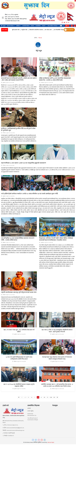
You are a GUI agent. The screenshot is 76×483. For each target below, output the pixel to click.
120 (51, 397)
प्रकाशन (32, 26)
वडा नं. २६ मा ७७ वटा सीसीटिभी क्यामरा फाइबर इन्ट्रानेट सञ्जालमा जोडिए (19, 385)
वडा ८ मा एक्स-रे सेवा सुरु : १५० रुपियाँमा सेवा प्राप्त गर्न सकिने (19, 331)
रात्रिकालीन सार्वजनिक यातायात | (39, 30)
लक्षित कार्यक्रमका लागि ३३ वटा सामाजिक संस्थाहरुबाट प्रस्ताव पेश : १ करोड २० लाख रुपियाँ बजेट (55, 79)
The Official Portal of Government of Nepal (32, 419)
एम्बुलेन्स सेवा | (27, 30)
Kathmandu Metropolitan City (31, 414)
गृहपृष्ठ (4, 26)
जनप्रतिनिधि (38, 26)
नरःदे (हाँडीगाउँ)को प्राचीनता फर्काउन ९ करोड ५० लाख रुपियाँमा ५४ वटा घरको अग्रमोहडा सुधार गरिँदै (29, 194)
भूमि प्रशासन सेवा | (19, 30)
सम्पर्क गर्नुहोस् (30, 411)
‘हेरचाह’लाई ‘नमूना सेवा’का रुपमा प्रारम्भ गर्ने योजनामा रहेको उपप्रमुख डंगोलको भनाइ (57, 358)
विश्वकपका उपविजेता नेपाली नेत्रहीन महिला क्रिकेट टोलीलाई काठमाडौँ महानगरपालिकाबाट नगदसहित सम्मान (56, 239)
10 (44, 397)
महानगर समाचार (10, 26)
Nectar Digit (51, 442)
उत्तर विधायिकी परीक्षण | (62, 30)
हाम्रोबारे (29, 408)
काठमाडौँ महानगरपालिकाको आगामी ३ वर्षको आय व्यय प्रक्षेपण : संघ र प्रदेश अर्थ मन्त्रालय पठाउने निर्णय (19, 79)
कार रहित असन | (51, 30)
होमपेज (35, 38)
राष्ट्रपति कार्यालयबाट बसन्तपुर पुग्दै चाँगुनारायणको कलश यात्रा (19, 292)
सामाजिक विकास (25, 26)
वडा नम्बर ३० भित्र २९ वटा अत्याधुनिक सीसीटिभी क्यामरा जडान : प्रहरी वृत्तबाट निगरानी (57, 331)
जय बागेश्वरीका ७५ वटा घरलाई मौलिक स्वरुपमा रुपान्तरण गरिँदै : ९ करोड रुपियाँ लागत (17, 239)
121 (54, 397)
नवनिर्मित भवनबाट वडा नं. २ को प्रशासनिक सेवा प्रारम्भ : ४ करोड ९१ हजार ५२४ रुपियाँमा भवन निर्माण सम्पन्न (57, 385)
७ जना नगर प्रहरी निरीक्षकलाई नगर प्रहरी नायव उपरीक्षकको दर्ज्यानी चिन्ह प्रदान (19, 358)
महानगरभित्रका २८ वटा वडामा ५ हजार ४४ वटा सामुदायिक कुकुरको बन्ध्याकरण (23, 163)
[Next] (57, 397)
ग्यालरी (43, 26)
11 (47, 397)
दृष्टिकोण (18, 26)
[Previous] (19, 397)
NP (67, 26)
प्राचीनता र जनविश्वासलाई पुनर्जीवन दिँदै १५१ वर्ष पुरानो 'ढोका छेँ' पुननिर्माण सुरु (18, 129)
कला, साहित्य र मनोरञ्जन (52, 26)
